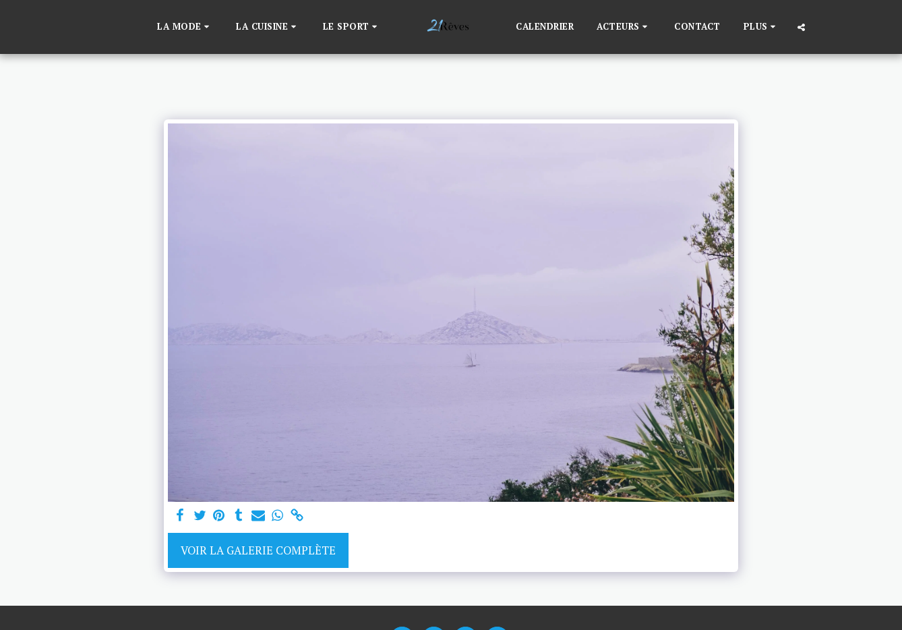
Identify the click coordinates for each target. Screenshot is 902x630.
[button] (185, 27)
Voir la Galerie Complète (258, 550)
